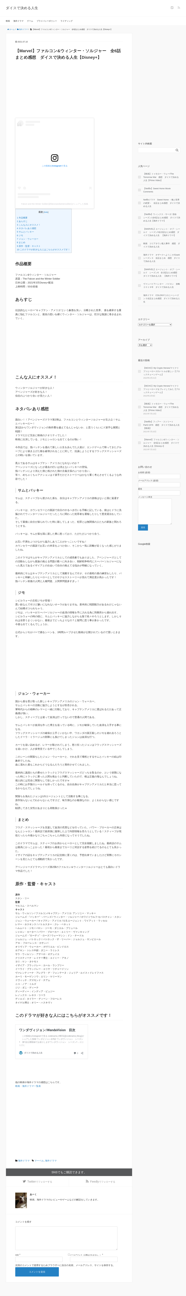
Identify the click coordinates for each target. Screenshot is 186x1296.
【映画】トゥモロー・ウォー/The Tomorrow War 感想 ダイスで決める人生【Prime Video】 (161, 177)
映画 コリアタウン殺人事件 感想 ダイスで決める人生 (161, 245)
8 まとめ (21, 242)
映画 (8, 21)
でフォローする (39, 1182)
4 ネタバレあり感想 (26, 228)
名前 (17, 1262)
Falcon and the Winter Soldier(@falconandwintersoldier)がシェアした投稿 (54, 204)
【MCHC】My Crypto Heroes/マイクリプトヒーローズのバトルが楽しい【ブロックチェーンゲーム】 (161, 371)
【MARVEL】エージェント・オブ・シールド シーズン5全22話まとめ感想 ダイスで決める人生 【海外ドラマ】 (161, 232)
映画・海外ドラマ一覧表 (28, 1086)
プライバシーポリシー (47, 21)
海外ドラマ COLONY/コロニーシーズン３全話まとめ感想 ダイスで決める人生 (161, 298)
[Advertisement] (69, 97)
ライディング (66, 21)
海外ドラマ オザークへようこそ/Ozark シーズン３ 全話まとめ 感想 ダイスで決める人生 (161, 258)
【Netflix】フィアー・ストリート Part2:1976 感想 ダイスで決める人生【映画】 (161, 424)
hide (46, 212)
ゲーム (30, 21)
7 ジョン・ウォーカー (27, 239)
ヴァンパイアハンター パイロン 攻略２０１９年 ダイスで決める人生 (161, 285)
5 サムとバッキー (25, 232)
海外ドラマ (18, 21)
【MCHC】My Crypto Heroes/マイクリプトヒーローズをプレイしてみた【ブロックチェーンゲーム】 (161, 389)
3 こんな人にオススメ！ (29, 225)
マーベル (39, 1160)
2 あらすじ (22, 221)
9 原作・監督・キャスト (29, 246)
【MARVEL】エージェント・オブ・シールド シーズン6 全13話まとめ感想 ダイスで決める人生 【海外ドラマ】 (161, 272)
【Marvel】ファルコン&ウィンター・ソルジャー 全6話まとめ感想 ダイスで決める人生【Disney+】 (161, 442)
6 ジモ (20, 235)
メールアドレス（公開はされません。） (85, 1262)
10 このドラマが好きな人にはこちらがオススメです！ (43, 249)
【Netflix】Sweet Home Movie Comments (157, 190)
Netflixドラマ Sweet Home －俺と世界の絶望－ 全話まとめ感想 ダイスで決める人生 (161, 203)
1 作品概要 (22, 217)
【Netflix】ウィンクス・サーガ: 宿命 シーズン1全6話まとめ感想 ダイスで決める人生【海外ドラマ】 (161, 217)
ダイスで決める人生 (22, 8)
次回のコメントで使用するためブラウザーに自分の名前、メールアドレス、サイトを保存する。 (65, 1272)
